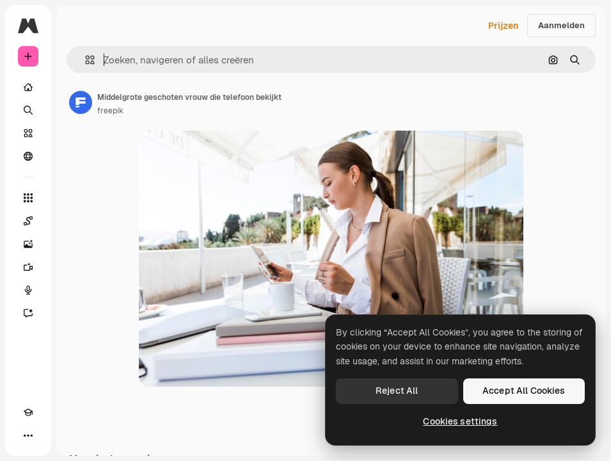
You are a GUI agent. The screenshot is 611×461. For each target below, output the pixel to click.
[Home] (28, 87)
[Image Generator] (28, 244)
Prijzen (503, 25)
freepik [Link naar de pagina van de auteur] (110, 111)
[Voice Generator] (28, 290)
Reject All (397, 390)
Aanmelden (561, 25)
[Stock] (28, 133)
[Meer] (28, 435)
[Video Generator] (28, 267)
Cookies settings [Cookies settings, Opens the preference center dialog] (460, 421)
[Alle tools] (28, 198)
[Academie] (28, 412)
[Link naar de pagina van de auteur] (80, 102)
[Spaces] (28, 221)
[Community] (28, 156)
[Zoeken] (28, 110)
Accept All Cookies (524, 390)
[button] (84, 60)
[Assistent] (28, 313)
